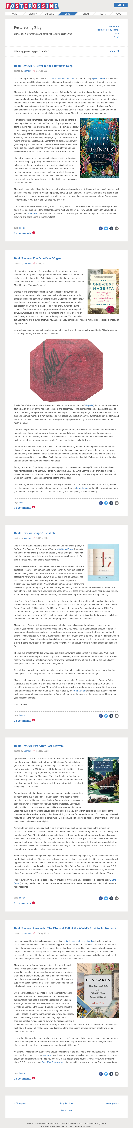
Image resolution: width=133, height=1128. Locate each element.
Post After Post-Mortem (53, 1062)
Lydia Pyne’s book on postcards (78, 941)
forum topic (32, 213)
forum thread (82, 488)
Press (81, 1123)
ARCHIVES (113, 26)
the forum (47, 1055)
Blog (67, 13)
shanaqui (28, 71)
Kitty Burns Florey (65, 549)
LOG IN (121, 5)
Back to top (66, 1110)
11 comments (22, 903)
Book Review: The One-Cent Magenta (38, 258)
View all (114, 51)
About (29, 1123)
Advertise (90, 1123)
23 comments (22, 1078)
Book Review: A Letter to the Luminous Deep (43, 65)
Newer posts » (112, 1103)
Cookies (62, 1123)
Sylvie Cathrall (98, 78)
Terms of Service (40, 1123)
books (22, 228)
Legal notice (101, 1123)
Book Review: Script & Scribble (34, 533)
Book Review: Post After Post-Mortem (39, 745)
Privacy (53, 1123)
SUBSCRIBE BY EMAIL (108, 30)
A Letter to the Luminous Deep (61, 78)
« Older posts (20, 1103)
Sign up (32, 13)
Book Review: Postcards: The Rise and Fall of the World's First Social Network (65, 928)
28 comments (22, 720)
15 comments (22, 507)
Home (16, 13)
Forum (85, 13)
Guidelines (72, 1123)
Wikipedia (88, 405)
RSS (117, 33)
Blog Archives (66, 1103)
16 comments (22, 233)
